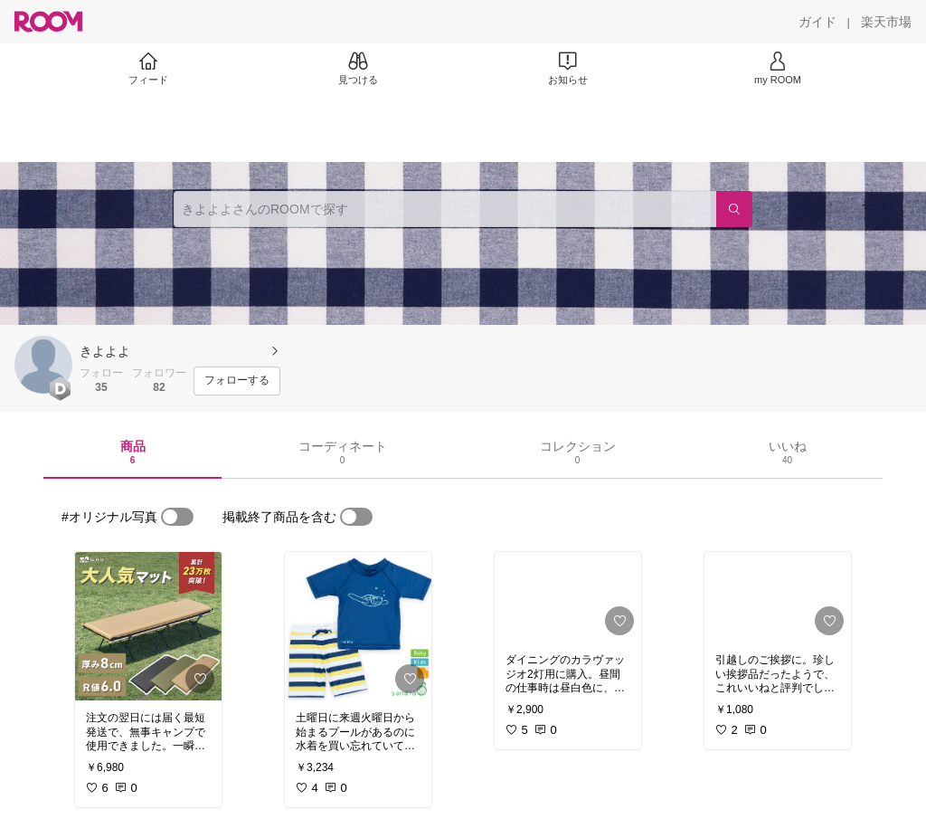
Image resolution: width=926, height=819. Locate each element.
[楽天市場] (886, 22)
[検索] (734, 209)
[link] (148, 626)
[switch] (177, 517)
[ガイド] (817, 22)
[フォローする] (237, 381)
